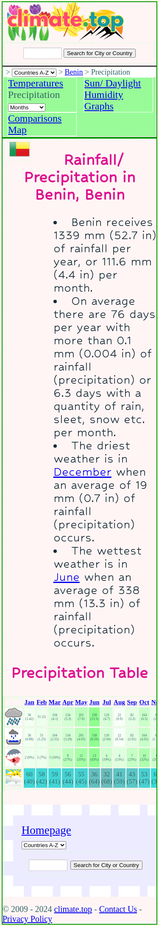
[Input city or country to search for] (42, 53)
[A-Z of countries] (44, 845)
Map (17, 129)
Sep (132, 702)
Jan (29, 702)
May (81, 702)
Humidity (103, 94)
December (82, 471)
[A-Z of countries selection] (34, 73)
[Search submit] (100, 53)
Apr (67, 702)
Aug (119, 702)
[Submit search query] (106, 865)
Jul (107, 702)
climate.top (73, 909)
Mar (55, 702)
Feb (41, 702)
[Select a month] (26, 107)
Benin (74, 72)
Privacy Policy (27, 918)
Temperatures (35, 83)
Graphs (99, 106)
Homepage (46, 830)
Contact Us (118, 909)
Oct (144, 702)
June (66, 576)
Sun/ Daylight (112, 83)
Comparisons (35, 118)
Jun (94, 702)
